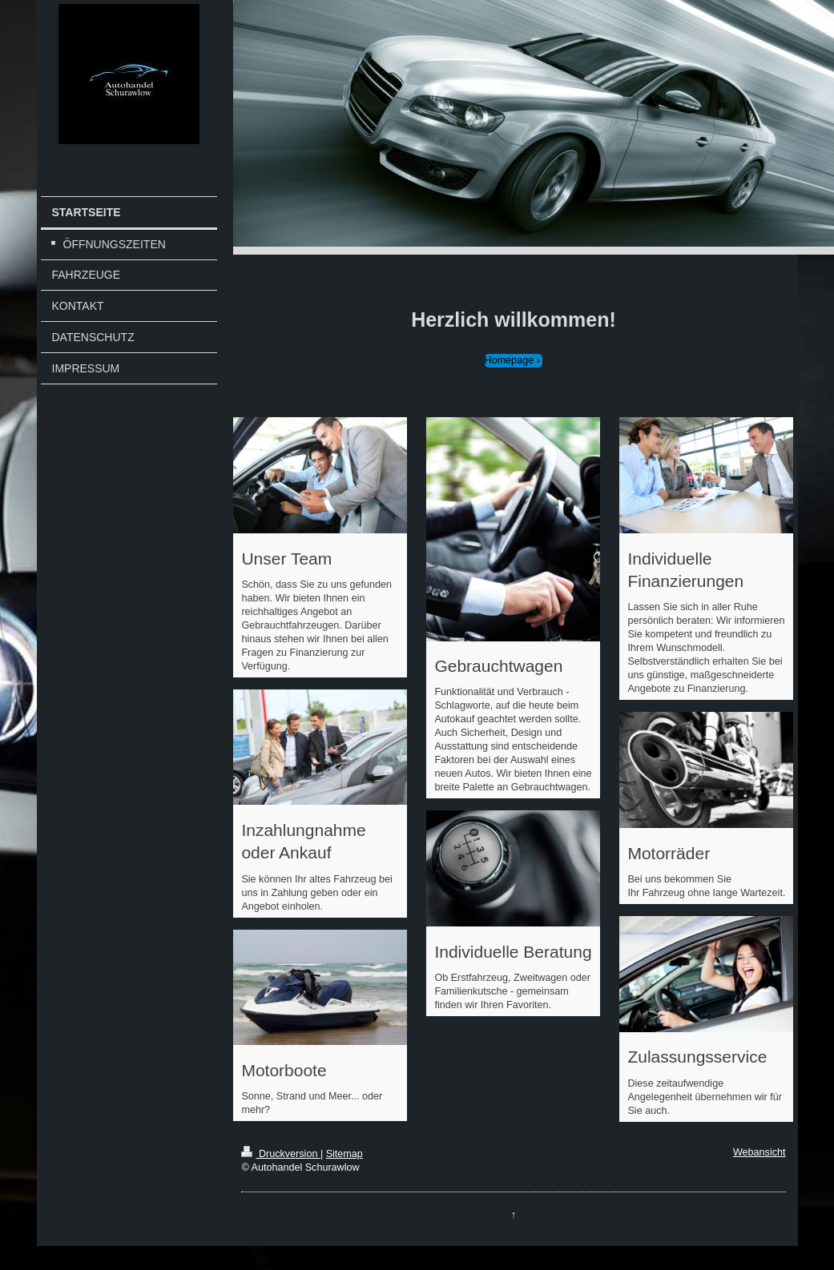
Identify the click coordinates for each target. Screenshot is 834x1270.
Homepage (509, 360)
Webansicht (759, 1152)
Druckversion (280, 1153)
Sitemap (344, 1153)
